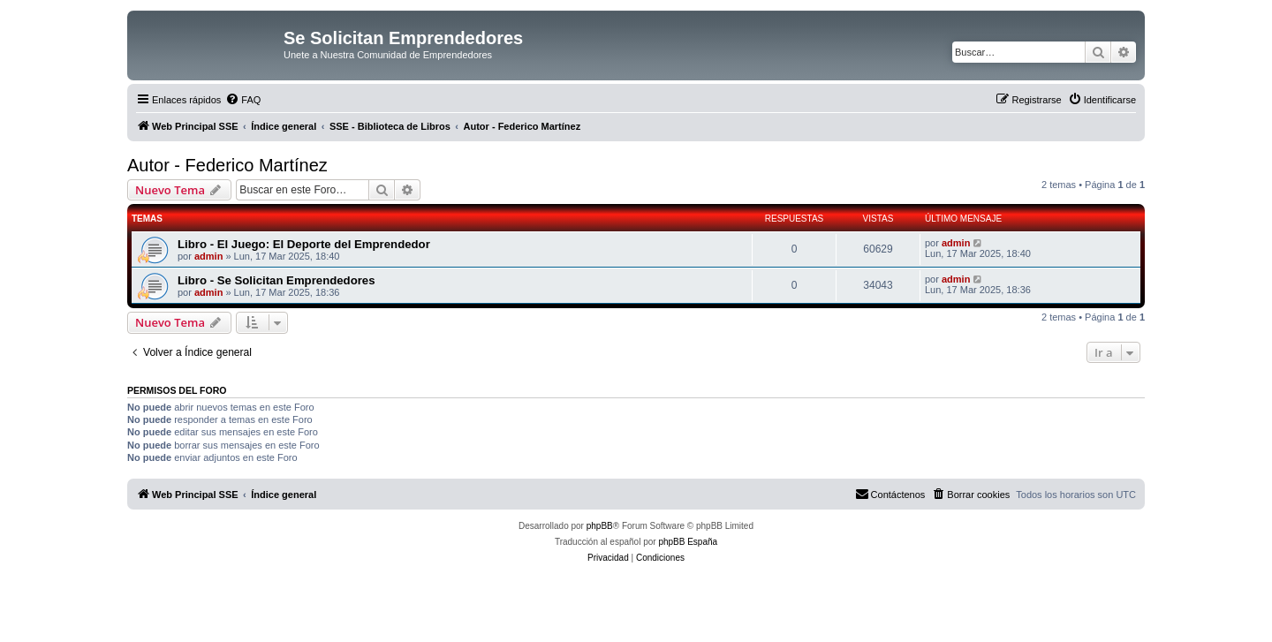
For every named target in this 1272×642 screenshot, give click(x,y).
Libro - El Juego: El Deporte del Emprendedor (304, 244)
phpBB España (687, 542)
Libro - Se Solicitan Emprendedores (276, 280)
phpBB (600, 526)
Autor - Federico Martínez (227, 165)
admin (208, 256)
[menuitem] (243, 99)
